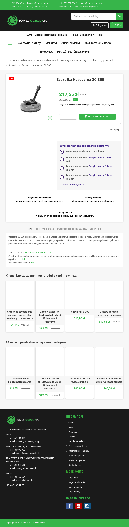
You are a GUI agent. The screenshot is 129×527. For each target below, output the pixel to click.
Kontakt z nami (75, 465)
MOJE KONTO (75, 471)
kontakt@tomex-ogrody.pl (38, 3)
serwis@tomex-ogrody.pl (89, 3)
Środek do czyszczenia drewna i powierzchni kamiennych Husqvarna (20, 315)
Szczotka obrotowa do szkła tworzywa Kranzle (109, 380)
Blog (70, 427)
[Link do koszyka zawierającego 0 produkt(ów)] (116, 25)
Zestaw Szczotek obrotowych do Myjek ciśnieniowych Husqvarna (49, 316)
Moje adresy (74, 491)
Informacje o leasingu (78, 451)
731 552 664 (69, 3)
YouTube (78, 506)
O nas (71, 422)
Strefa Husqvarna (76, 460)
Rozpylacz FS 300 (79, 311)
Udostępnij (112, 129)
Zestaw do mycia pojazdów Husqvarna (109, 313)
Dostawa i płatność (77, 455)
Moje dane (73, 477)
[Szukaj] (97, 16)
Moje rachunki (75, 487)
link (23, 259)
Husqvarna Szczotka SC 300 (38, 252)
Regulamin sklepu (76, 441)
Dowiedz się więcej (72, 184)
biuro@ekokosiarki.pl (36, 6)
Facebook (69, 506)
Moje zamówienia (76, 482)
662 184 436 (18, 3)
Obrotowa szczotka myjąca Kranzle (79, 380)
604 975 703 (65, 6)
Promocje (72, 432)
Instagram (87, 506)
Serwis (71, 436)
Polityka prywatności (78, 446)
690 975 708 (18, 6)
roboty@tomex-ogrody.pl (85, 6)
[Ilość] (68, 117)
